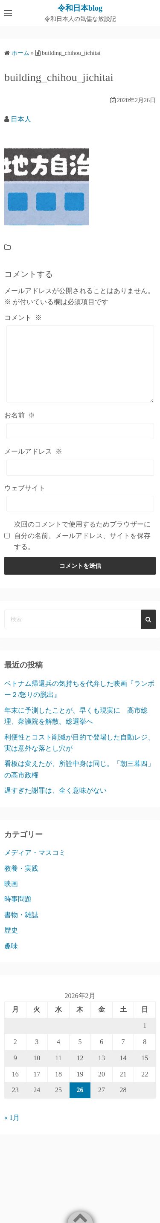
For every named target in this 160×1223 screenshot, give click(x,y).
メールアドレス (33, 451)
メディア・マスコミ (35, 852)
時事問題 (18, 899)
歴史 (11, 930)
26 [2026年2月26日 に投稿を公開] (79, 1090)
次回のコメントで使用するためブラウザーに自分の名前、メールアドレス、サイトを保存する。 (82, 535)
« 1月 (12, 1117)
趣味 (11, 946)
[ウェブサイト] (80, 504)
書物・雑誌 (21, 914)
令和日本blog (80, 8)
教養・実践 (21, 868)
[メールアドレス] (80, 468)
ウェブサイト (24, 488)
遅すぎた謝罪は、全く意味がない (55, 790)
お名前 (19, 415)
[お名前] (80, 431)
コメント (23, 317)
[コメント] (80, 364)
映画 (11, 883)
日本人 (21, 119)
